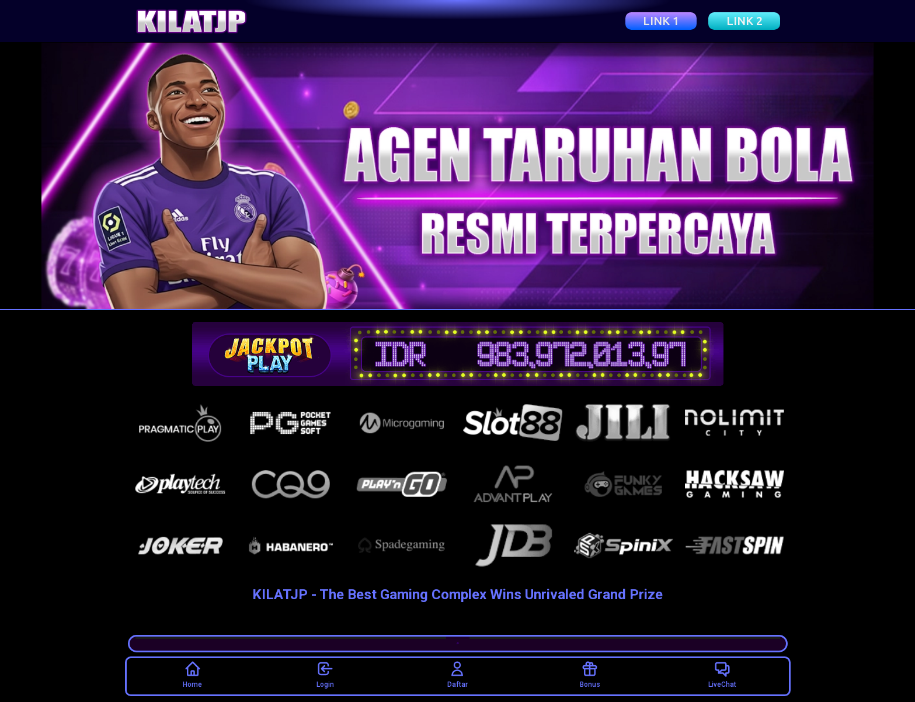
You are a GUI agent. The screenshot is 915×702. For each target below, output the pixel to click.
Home (192, 674)
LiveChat (722, 674)
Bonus (590, 674)
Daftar (457, 674)
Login (325, 674)
